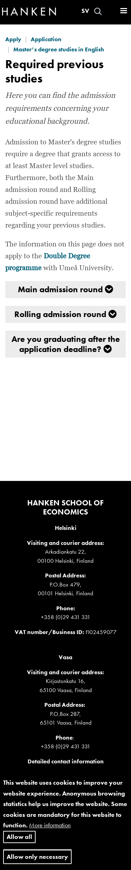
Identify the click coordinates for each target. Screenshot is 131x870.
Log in (110, 11)
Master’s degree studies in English (58, 49)
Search (98, 11)
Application (46, 39)
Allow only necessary (37, 862)
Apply (13, 39)
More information (50, 831)
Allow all (19, 843)
